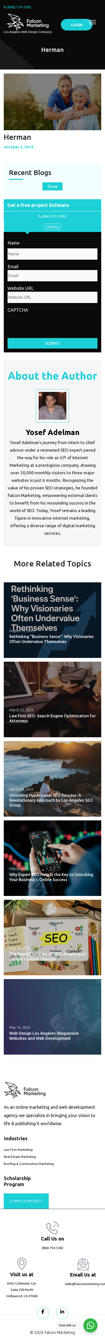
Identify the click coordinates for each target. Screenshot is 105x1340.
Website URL (21, 288)
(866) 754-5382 (17, 7)
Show (52, 186)
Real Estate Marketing (20, 1156)
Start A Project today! (26, 1204)
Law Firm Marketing (18, 1149)
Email (13, 266)
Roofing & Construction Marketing (29, 1163)
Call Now (52, 226)
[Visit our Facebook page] (43, 1313)
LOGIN (76, 25)
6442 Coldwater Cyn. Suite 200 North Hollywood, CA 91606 (21, 1290)
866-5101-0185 (52, 216)
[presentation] (46, 323)
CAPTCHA (18, 309)
